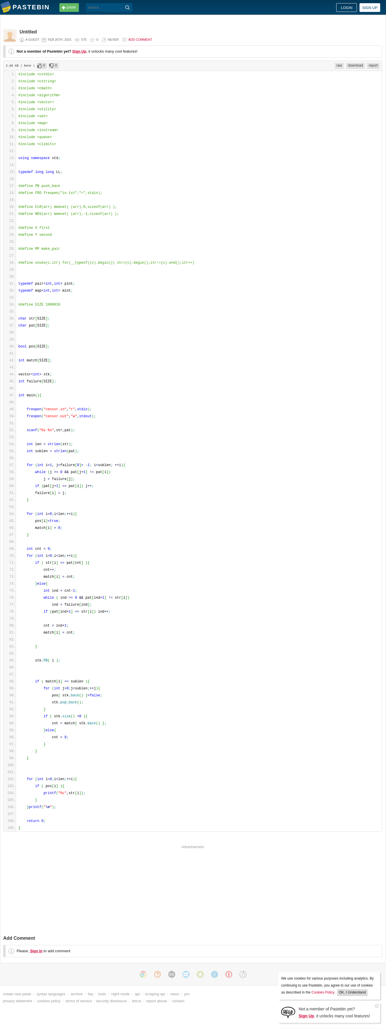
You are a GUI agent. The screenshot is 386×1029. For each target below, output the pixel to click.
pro (187, 994)
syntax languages (50, 994)
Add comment (140, 39)
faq (90, 994)
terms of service (79, 1001)
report (373, 65)
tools (102, 994)
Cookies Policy (322, 992)
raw (339, 65)
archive (77, 994)
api (137, 994)
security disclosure (111, 1001)
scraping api (155, 994)
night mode (120, 994)
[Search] (127, 7)
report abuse (156, 1001)
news (174, 994)
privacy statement (17, 1001)
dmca (136, 1001)
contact (178, 1001)
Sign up (370, 8)
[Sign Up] (288, 1012)
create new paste (17, 994)
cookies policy (49, 1001)
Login (347, 8)
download (355, 65)
